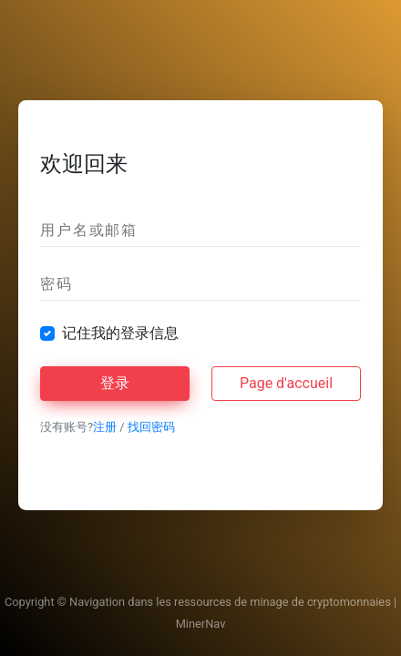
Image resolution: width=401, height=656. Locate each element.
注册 (105, 427)
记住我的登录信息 (120, 333)
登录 (114, 383)
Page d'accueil (286, 383)
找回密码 (151, 427)
